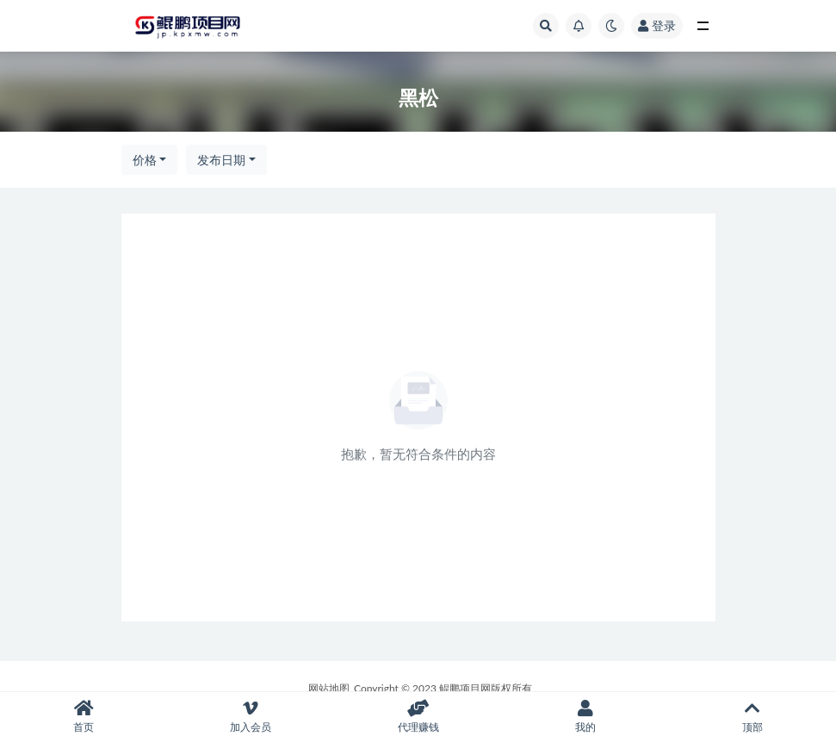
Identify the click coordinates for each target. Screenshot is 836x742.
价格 (145, 159)
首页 (83, 716)
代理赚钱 (417, 716)
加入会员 (250, 716)
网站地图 (329, 688)
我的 (585, 716)
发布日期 (221, 159)
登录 (657, 25)
